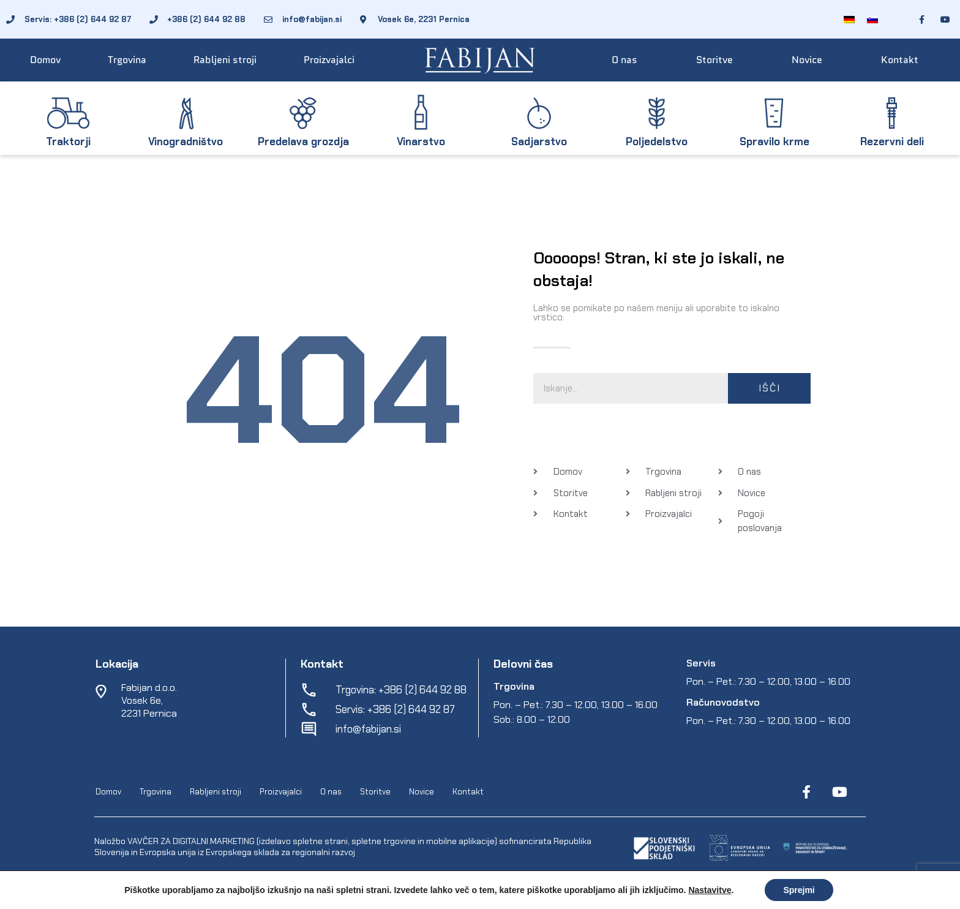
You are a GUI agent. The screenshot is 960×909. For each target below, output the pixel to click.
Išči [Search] (770, 388)
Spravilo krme (774, 141)
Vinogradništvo (185, 141)
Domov (45, 60)
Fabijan (225, 897)
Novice (807, 60)
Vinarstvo (421, 141)
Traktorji (68, 141)
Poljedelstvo (657, 141)
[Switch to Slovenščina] (872, 19)
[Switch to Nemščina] (849, 19)
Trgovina (127, 60)
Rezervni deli (892, 141)
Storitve (714, 60)
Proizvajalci (329, 60)
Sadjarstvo (539, 141)
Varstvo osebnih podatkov (472, 897)
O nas (624, 60)
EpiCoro (327, 897)
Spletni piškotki (558, 897)
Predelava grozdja (303, 141)
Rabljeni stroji (225, 60)
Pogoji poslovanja (382, 897)
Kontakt (899, 60)
